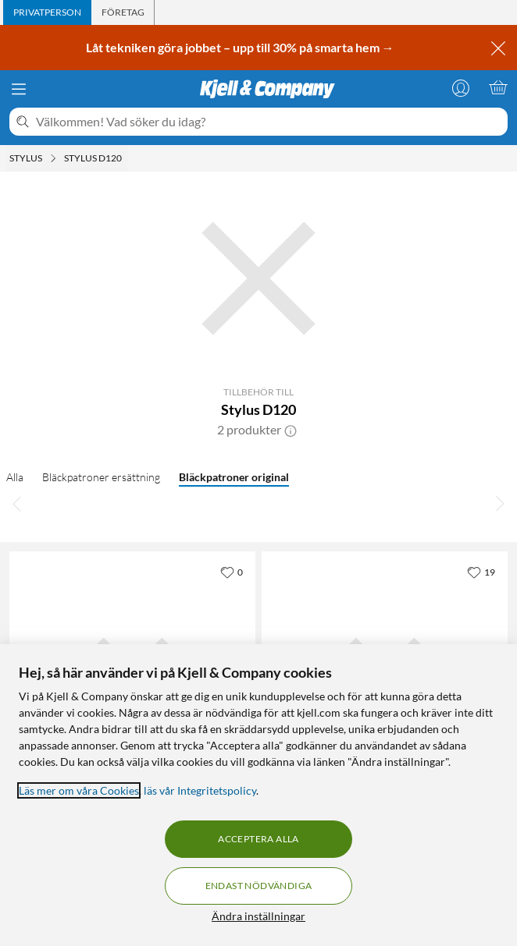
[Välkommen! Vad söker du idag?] (268, 121)
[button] (290, 429)
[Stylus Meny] (53, 158)
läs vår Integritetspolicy (200, 790)
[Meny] (18, 89)
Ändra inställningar (258, 916)
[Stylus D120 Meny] (126, 158)
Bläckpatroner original (234, 477)
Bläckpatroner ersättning (101, 477)
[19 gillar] (481, 571)
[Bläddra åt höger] (500, 503)
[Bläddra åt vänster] (17, 503)
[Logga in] (461, 87)
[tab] (47, 12)
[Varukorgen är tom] (498, 87)
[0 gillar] (231, 571)
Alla (14, 477)
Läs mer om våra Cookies (79, 790)
